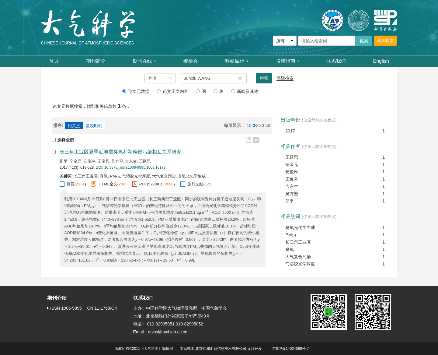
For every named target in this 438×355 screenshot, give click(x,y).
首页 (54, 61)
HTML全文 (108, 184)
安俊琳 (89, 161)
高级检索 (385, 40)
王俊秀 (103, 161)
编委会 (190, 61)
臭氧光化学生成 (300, 227)
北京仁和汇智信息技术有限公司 (220, 348)
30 (261, 125)
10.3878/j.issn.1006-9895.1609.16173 (135, 167)
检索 (264, 78)
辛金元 (76, 161)
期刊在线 (144, 61)
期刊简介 (96, 61)
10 (249, 125)
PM (290, 235)
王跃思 (145, 161)
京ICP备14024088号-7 (290, 348)
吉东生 (131, 161)
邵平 (64, 161)
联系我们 (336, 61)
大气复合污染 (298, 256)
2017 (290, 130)
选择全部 (63, 140)
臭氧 (289, 249)
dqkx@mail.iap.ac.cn (167, 331)
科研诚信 (237, 61)
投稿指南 (287, 61)
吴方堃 (117, 161)
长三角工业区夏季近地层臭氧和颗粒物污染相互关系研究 (120, 151)
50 (268, 125)
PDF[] (151, 184)
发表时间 (94, 125)
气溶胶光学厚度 (300, 264)
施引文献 (195, 184)
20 (255, 125)
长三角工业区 (298, 242)
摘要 (71, 184)
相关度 (74, 125)
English (381, 61)
